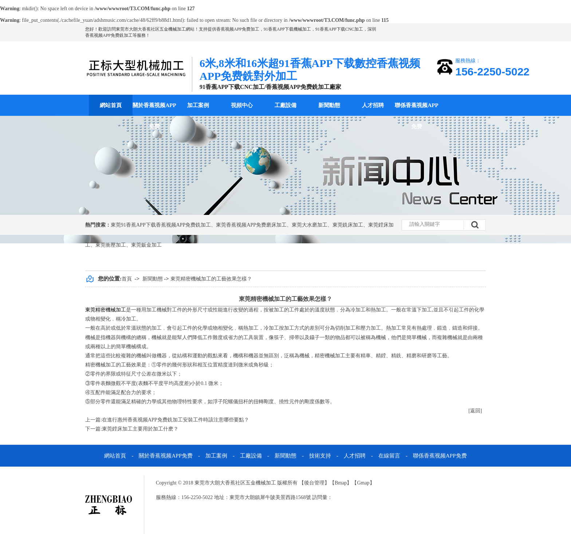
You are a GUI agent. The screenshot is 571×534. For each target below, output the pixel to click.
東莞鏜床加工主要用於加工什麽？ (140, 429)
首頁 (127, 279)
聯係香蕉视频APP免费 (416, 115)
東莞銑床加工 (347, 225)
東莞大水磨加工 (309, 225)
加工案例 (198, 105)
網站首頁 (111, 105)
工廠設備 (285, 105)
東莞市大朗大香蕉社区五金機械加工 (151, 29)
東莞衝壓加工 (110, 245)
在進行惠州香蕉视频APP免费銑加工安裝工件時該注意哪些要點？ (175, 420)
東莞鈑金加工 (146, 245)
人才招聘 (373, 105)
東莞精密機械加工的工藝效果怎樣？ (211, 279)
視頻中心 (242, 105)
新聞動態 (329, 105)
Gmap (363, 483)
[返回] (475, 410)
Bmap (341, 483)
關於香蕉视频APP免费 (154, 115)
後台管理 (314, 483)
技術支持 (320, 456)
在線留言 (389, 456)
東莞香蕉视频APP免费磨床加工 (251, 225)
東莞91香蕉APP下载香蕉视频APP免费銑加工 (161, 225)
